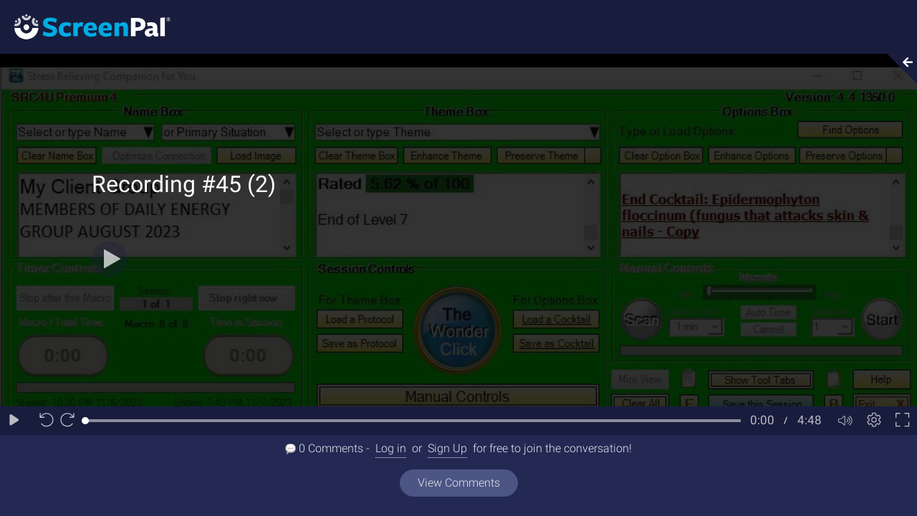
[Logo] (85, 26)
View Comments (459, 482)
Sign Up (447, 448)
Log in (390, 448)
